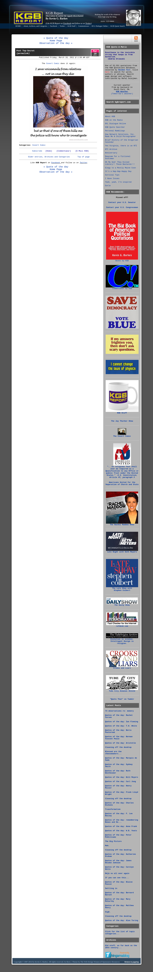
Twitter (62, 26)
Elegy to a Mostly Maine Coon (120, 168)
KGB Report (54, 13)
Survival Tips (112, 175)
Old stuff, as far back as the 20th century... (121, 946)
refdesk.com (122, 625)
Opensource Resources (111, 962)
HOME (18, 26)
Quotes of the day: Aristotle (120, 743)
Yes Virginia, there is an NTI (121, 146)
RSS (136, 39)
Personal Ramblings (115, 131)
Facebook (53, 26)
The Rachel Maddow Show (122, 524)
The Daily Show (122, 604)
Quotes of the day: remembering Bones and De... (121, 821)
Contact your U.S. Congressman (122, 207)
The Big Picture (113, 841)
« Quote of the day (56, 38)
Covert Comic (52, 63)
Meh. (107, 846)
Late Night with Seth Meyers (122, 551)
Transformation (113, 809)
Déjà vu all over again (117, 873)
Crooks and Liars (122, 667)
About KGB (110, 116)
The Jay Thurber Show (122, 421)
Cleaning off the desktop (118, 747)
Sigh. (108, 912)
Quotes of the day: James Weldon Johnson (118, 862)
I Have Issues (112, 178)
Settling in (111, 888)
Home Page (56, 40)
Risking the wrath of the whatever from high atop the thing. (107, 15)
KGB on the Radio (114, 120)
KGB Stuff (71, 26)
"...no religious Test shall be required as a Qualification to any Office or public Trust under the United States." (122, 471)
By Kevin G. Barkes (56, 18)
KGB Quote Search (117, 26)
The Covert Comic (122, 435)
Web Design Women (92, 962)
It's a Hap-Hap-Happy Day (118, 171)
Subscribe (37, 151)
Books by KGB (122, 260)
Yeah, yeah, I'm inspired (118, 182)
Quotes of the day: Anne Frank (121, 826)
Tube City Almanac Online (122, 690)
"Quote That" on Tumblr (122, 699)
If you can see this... (117, 878)
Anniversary (111, 153)
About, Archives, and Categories (35, 26)
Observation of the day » (55, 43)
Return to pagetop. (132, 962)
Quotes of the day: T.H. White (121, 726)
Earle (108, 186)
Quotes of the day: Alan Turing (121, 920)
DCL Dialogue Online (100, 26)
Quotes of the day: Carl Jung (120, 781)
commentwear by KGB (122, 288)
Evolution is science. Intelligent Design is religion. (122, 640)
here (107, 72)
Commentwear (83, 26)
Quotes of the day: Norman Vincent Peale (119, 738)
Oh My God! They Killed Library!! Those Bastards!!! (120, 163)
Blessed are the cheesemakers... (113, 753)
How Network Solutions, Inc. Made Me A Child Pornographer (120, 135)
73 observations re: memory (119, 711)
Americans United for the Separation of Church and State (122, 483)
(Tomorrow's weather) (122, 94)
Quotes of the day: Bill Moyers (121, 777)
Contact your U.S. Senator (122, 202)
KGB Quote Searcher (115, 127)
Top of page (84, 157)
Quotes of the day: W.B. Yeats (121, 831)
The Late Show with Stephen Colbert (122, 588)
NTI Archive (111, 149)
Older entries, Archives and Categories (49, 157)
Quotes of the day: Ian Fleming (121, 722)
